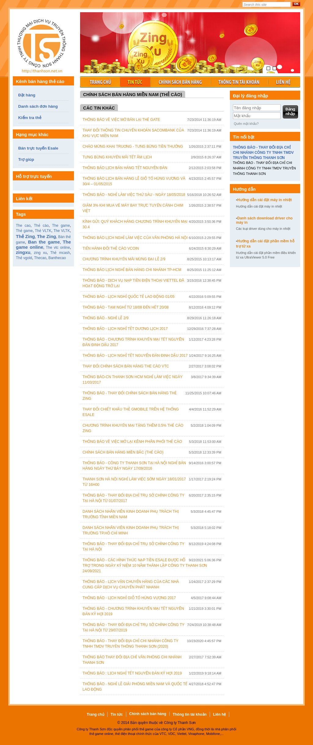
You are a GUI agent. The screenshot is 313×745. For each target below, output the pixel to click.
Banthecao (57, 258)
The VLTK (61, 231)
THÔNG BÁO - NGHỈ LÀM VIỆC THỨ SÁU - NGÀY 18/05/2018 (134, 195)
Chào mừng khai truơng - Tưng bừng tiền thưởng (133, 146)
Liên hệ (284, 82)
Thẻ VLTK (43, 231)
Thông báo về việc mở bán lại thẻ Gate (121, 120)
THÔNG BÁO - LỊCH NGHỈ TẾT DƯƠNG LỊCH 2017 (125, 329)
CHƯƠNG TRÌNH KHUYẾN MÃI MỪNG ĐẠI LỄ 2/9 (124, 259)
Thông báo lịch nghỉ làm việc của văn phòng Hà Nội (135, 238)
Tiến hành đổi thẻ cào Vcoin (111, 248)
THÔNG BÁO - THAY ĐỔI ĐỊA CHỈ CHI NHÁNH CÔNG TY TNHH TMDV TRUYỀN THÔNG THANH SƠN (263, 152)
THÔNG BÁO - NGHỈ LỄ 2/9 (105, 318)
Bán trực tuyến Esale (38, 148)
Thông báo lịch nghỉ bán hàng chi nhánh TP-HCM (132, 270)
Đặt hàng (26, 95)
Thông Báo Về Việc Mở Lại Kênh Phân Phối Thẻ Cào (132, 441)
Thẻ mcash (60, 253)
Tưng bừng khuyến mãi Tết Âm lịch (117, 157)
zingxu (23, 252)
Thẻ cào (41, 225)
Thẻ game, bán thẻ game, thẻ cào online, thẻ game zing (43, 47)
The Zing (46, 236)
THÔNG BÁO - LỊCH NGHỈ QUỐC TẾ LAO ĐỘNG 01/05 (129, 297)
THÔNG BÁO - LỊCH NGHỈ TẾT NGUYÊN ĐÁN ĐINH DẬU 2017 (135, 355)
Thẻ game (24, 231)
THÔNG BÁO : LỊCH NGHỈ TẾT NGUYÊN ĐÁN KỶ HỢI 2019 (132, 673)
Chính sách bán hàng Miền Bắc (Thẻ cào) (123, 452)
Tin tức (135, 82)
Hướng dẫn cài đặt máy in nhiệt (264, 200)
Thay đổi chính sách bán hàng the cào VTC (126, 366)
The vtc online (58, 247)
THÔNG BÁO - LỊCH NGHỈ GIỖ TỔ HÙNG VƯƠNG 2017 (129, 598)
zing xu (40, 253)
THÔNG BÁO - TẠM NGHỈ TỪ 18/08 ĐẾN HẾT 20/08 (126, 307)
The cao (23, 225)
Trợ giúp (26, 159)
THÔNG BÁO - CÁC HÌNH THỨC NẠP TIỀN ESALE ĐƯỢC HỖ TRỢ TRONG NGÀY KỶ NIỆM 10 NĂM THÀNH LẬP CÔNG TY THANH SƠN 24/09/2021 (145, 565)
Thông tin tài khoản (239, 82)
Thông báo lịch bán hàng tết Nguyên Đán (125, 168)
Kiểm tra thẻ (30, 117)
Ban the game (44, 241)
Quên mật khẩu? (246, 123)
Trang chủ (100, 82)
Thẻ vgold (24, 258)
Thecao (40, 258)
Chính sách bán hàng (180, 82)
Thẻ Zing (25, 236)
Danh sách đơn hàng (38, 106)
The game (61, 225)
